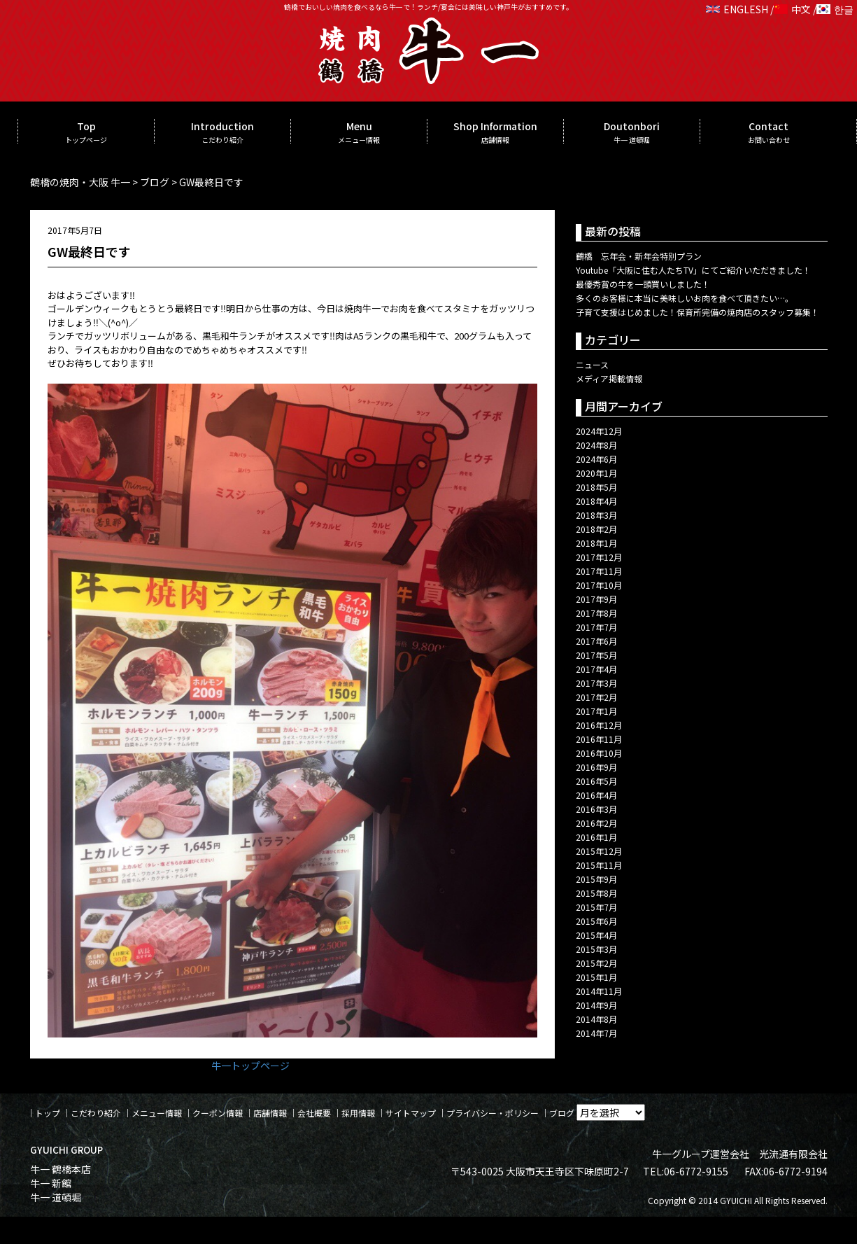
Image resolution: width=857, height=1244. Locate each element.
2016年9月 (596, 767)
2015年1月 (596, 977)
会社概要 (314, 1113)
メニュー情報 (157, 1113)
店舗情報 (270, 1113)
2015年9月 (596, 879)
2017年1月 (596, 711)
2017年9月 (596, 599)
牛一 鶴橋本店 (60, 1169)
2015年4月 (596, 935)
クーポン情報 (217, 1113)
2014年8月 (596, 1019)
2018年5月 (596, 487)
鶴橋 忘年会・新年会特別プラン (639, 256)
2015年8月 (596, 893)
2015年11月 (599, 865)
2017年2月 (596, 697)
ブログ (561, 1113)
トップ (47, 1113)
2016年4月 (596, 795)
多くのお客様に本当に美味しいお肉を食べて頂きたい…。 (684, 298)
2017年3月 (596, 683)
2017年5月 (596, 655)
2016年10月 (599, 753)
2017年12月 (599, 557)
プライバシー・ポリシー (492, 1113)
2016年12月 (599, 725)
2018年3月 (596, 515)
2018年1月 (596, 543)
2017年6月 (596, 641)
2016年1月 (596, 837)
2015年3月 (596, 949)
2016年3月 (596, 809)
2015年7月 (596, 907)
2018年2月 (596, 529)
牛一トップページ (250, 1065)
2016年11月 (599, 739)
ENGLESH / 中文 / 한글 (780, 9)
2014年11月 (599, 991)
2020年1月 (596, 473)
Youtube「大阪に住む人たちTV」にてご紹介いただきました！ (693, 270)
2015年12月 (599, 851)
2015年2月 (596, 963)
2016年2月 (596, 823)
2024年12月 (599, 431)
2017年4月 (596, 669)
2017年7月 (596, 627)
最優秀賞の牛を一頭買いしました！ (643, 284)
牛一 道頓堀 (55, 1197)
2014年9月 (596, 1005)
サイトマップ (410, 1113)
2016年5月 (596, 781)
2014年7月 (596, 1033)
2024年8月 (596, 445)
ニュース (592, 364)
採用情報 (358, 1113)
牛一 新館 (50, 1183)
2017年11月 (599, 571)
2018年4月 (596, 501)
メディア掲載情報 (609, 378)
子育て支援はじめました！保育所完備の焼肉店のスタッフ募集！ (697, 312)
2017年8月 (596, 613)
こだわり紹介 (96, 1113)
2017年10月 (599, 585)
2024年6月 (596, 459)
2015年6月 (596, 921)
